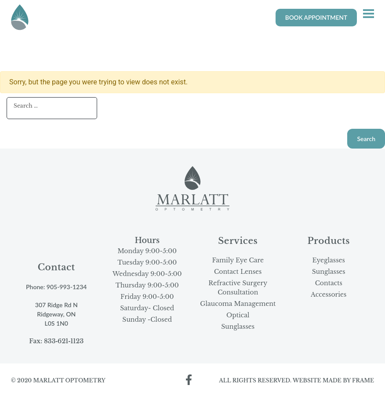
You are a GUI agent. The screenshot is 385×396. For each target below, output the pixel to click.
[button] (368, 14)
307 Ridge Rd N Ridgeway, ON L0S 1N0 (56, 314)
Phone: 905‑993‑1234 (56, 287)
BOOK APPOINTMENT (316, 17)
